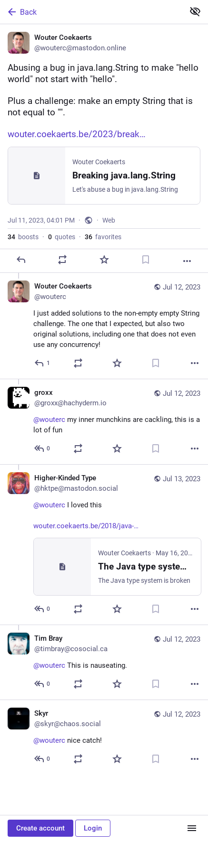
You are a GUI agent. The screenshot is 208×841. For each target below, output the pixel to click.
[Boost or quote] (62, 259)
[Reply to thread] (42, 363)
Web (108, 220)
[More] (187, 261)
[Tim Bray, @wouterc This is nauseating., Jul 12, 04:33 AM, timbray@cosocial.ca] (104, 662)
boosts (23, 237)
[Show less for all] (195, 11)
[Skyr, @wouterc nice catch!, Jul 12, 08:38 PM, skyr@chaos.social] (104, 737)
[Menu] (191, 828)
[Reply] (21, 259)
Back (21, 12)
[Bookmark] (145, 259)
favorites (103, 237)
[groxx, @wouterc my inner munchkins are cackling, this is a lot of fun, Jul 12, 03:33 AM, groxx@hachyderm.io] (104, 421)
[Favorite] (104, 259)
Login (93, 828)
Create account (40, 828)
